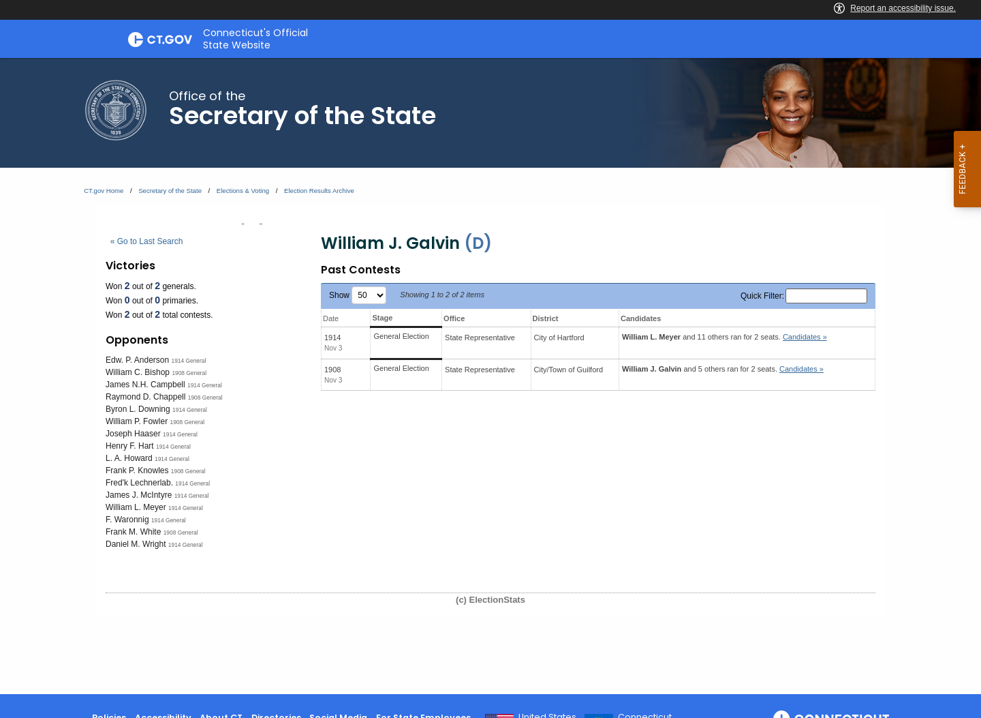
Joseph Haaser (133, 433)
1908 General (189, 373)
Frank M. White (133, 532)
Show (357, 295)
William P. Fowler (137, 421)
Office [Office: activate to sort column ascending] (454, 318)
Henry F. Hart (130, 446)
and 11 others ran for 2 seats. (724, 337)
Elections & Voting (243, 190)
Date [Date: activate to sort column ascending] (331, 318)
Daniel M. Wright (136, 544)
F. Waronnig (127, 519)
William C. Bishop (138, 372)
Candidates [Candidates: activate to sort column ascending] (641, 318)
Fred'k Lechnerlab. (139, 483)
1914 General (189, 360)
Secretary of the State (170, 190)
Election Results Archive (319, 190)
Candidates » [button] (805, 337)
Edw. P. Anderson (137, 360)
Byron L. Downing (138, 409)
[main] (490, 376)
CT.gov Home (103, 190)
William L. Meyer (136, 507)
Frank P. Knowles (137, 470)
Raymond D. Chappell (145, 397)
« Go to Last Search (146, 241)
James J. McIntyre (139, 495)
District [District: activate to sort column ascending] (546, 318)
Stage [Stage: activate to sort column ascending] (382, 318)
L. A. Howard (129, 458)
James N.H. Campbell (145, 384)
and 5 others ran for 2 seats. (723, 369)
